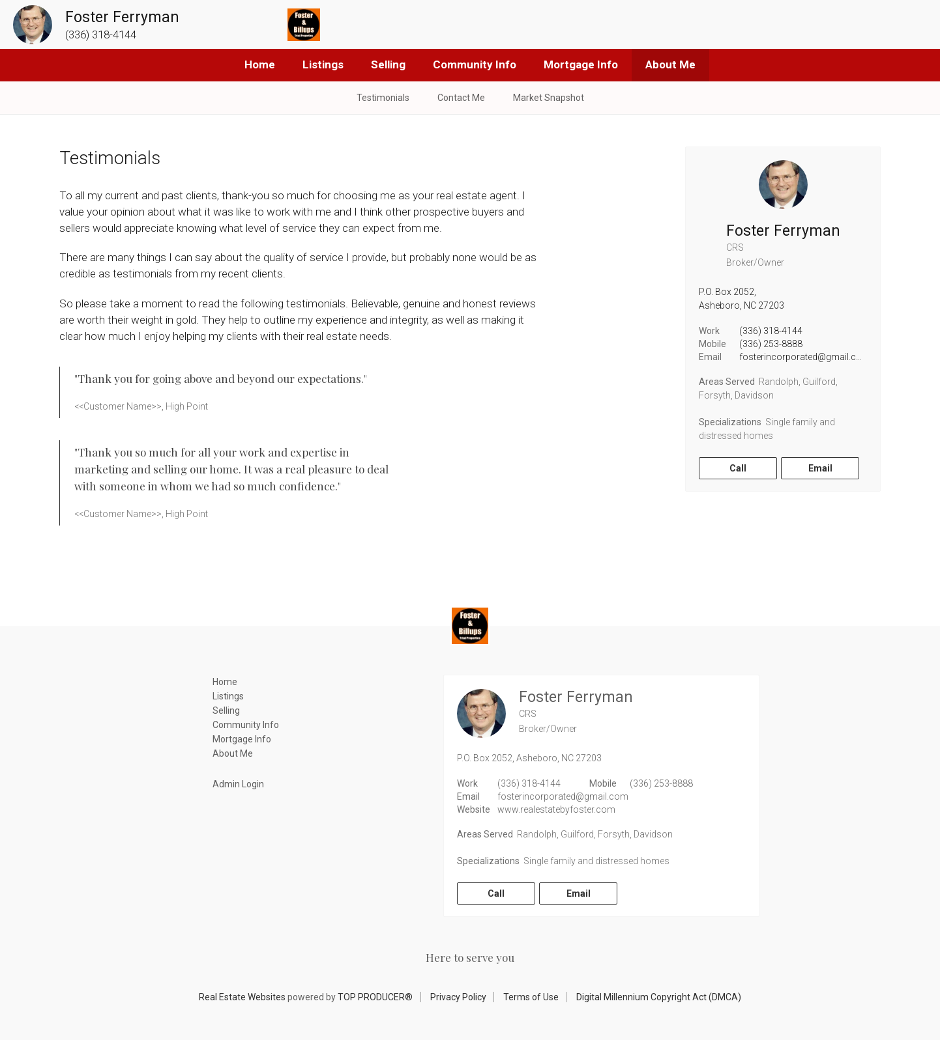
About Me (670, 64)
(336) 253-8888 (770, 344)
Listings (323, 64)
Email (820, 468)
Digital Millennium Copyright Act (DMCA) (658, 997)
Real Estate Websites (242, 997)
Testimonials (383, 97)
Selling (388, 64)
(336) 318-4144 (770, 331)
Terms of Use (531, 997)
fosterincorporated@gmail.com (804, 357)
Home (259, 64)
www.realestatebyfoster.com (556, 809)
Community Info (474, 64)
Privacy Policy (458, 997)
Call (737, 468)
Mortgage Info (581, 64)
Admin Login (238, 784)
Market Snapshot (548, 97)
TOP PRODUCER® (375, 997)
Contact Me (461, 97)
